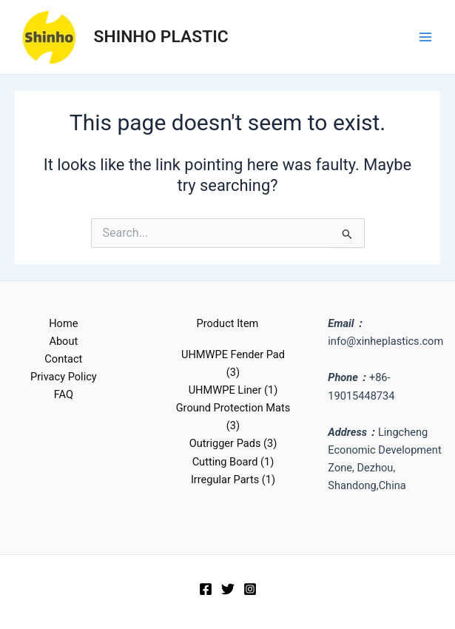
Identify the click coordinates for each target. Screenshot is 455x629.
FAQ (63, 394)
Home (63, 323)
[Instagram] (250, 589)
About (63, 341)
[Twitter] (228, 589)
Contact (63, 359)
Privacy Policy (63, 376)
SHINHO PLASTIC (161, 37)
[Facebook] (205, 589)
